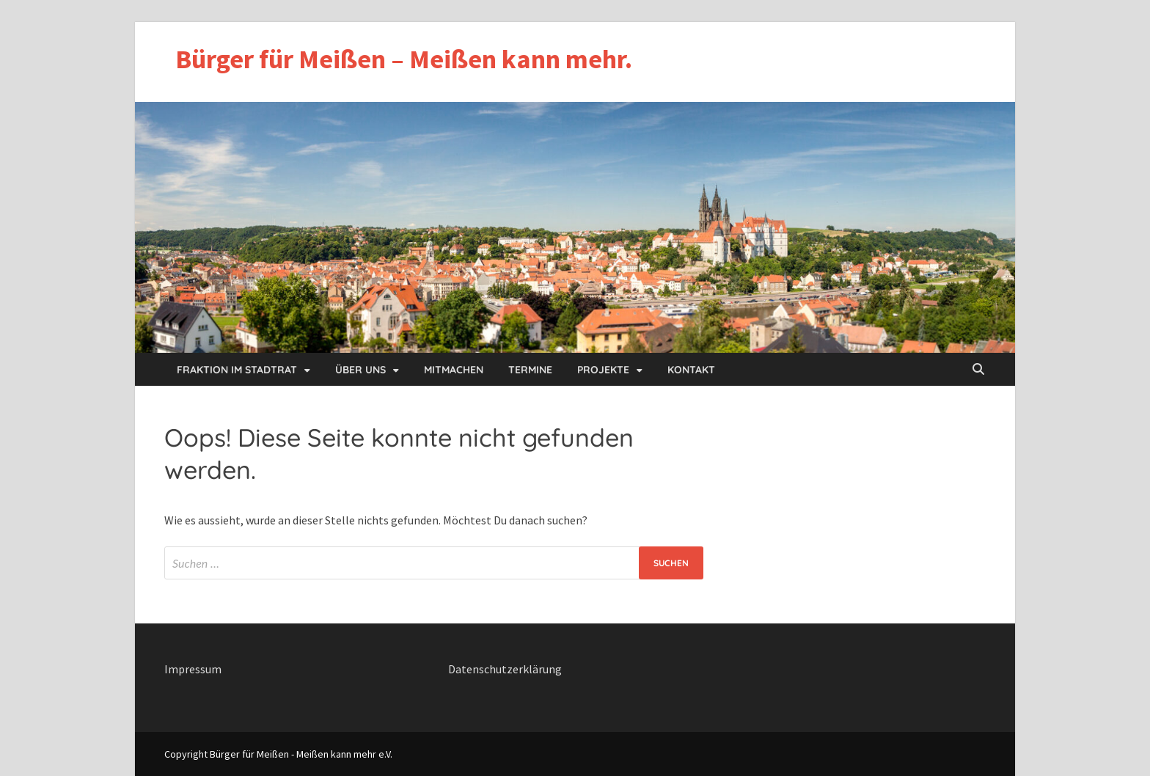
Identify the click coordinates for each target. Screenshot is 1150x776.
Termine (530, 369)
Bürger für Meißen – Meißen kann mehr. (403, 59)
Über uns (360, 369)
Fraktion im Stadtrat (237, 369)
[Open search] (978, 370)
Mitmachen (453, 369)
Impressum (192, 669)
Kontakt (691, 369)
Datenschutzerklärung (505, 669)
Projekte (603, 369)
